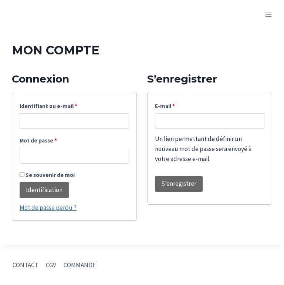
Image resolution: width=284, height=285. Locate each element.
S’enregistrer (178, 184)
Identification (44, 190)
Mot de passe (38, 140)
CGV (51, 265)
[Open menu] (268, 14)
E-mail (165, 106)
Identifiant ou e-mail (48, 106)
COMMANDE (80, 265)
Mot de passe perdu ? (48, 208)
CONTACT (25, 265)
